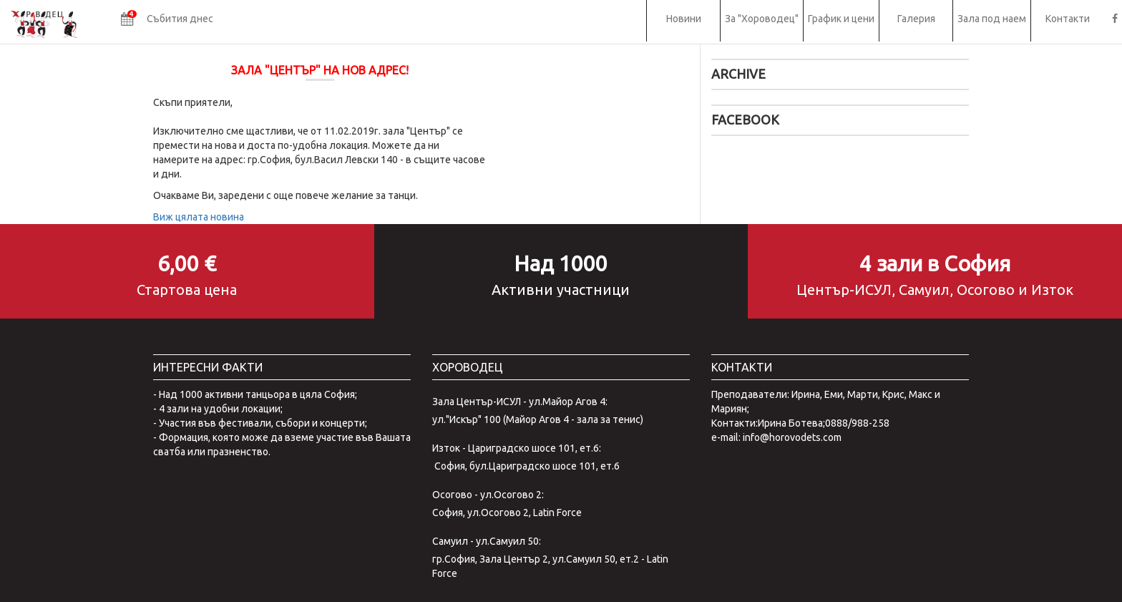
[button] (167, 21)
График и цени (841, 18)
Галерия (916, 18)
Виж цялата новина (198, 217)
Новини (683, 18)
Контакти (1067, 18)
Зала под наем (991, 18)
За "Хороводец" (762, 18)
